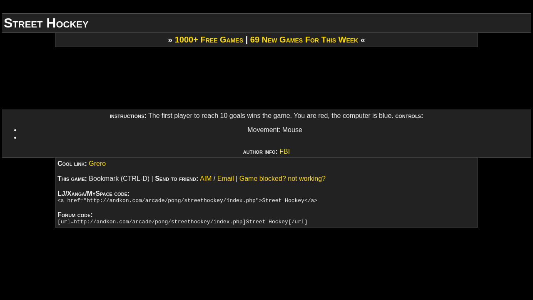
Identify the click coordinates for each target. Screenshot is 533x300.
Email (225, 178)
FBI (284, 151)
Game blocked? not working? (282, 178)
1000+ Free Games (209, 39)
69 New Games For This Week (304, 39)
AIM (206, 178)
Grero (97, 163)
